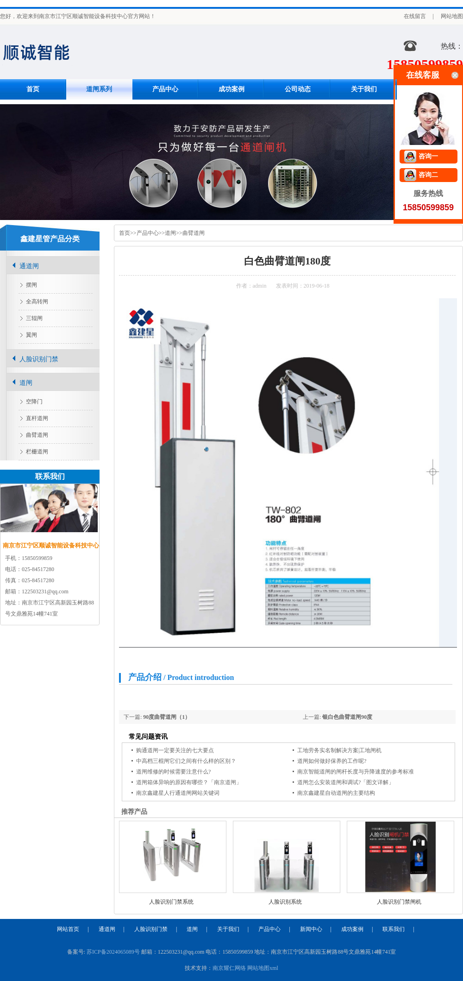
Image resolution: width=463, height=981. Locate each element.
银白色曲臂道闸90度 (347, 717)
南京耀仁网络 (229, 968)
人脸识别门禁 (38, 359)
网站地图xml (262, 968)
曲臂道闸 (193, 233)
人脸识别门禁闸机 (399, 902)
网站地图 (452, 16)
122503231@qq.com (45, 591)
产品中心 (165, 89)
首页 (32, 89)
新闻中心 (311, 929)
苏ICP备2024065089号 (113, 952)
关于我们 (364, 89)
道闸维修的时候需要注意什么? (173, 771)
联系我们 (393, 929)
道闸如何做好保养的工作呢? (331, 761)
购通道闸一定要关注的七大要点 (175, 750)
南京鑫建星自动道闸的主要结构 (336, 793)
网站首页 (68, 929)
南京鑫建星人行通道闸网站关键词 (177, 793)
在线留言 (415, 16)
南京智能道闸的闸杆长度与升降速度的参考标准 (355, 771)
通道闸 (29, 266)
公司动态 (298, 89)
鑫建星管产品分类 (50, 239)
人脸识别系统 (285, 902)
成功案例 (231, 89)
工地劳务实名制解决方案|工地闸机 (339, 750)
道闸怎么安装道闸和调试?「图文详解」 (345, 782)
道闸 (170, 233)
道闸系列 (99, 89)
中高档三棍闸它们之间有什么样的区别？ (186, 761)
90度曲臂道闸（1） (166, 717)
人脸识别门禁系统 (171, 902)
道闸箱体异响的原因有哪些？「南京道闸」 (189, 782)
